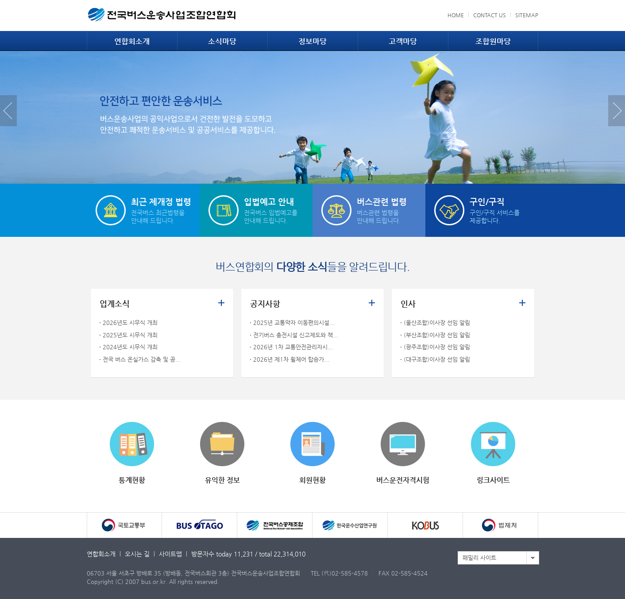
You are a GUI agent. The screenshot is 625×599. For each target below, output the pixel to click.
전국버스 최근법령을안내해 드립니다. (165, 209)
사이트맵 (170, 553)
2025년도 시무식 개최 (130, 335)
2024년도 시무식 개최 (130, 347)
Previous (8, 110)
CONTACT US (489, 15)
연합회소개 (132, 41)
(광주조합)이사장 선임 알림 (437, 347)
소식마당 (222, 41)
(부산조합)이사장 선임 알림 (437, 335)
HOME (456, 15)
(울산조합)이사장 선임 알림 (437, 322)
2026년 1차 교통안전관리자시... (293, 347)
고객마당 (403, 41)
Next (616, 110)
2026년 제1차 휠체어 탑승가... (291, 359)
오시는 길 (137, 553)
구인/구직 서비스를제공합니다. (504, 209)
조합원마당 (493, 41)
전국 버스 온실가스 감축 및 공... (142, 359)
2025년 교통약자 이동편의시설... (294, 322)
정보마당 (312, 41)
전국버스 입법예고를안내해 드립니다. (278, 209)
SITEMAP (526, 15)
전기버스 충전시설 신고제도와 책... (295, 335)
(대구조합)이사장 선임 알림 (437, 359)
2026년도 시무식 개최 (130, 322)
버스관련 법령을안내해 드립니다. (391, 209)
